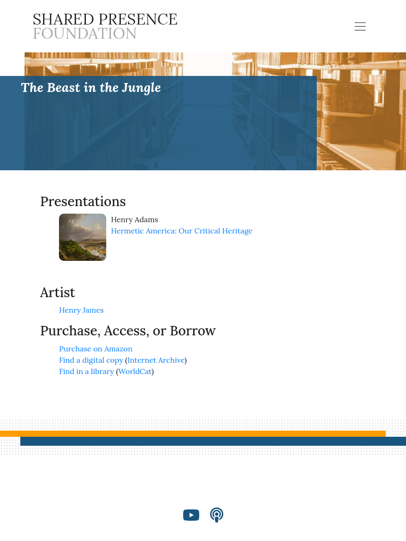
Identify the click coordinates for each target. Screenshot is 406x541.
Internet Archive (156, 360)
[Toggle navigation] (360, 26)
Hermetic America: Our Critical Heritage (182, 230)
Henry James (81, 310)
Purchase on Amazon (96, 348)
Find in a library (86, 371)
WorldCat (135, 371)
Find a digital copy (91, 360)
